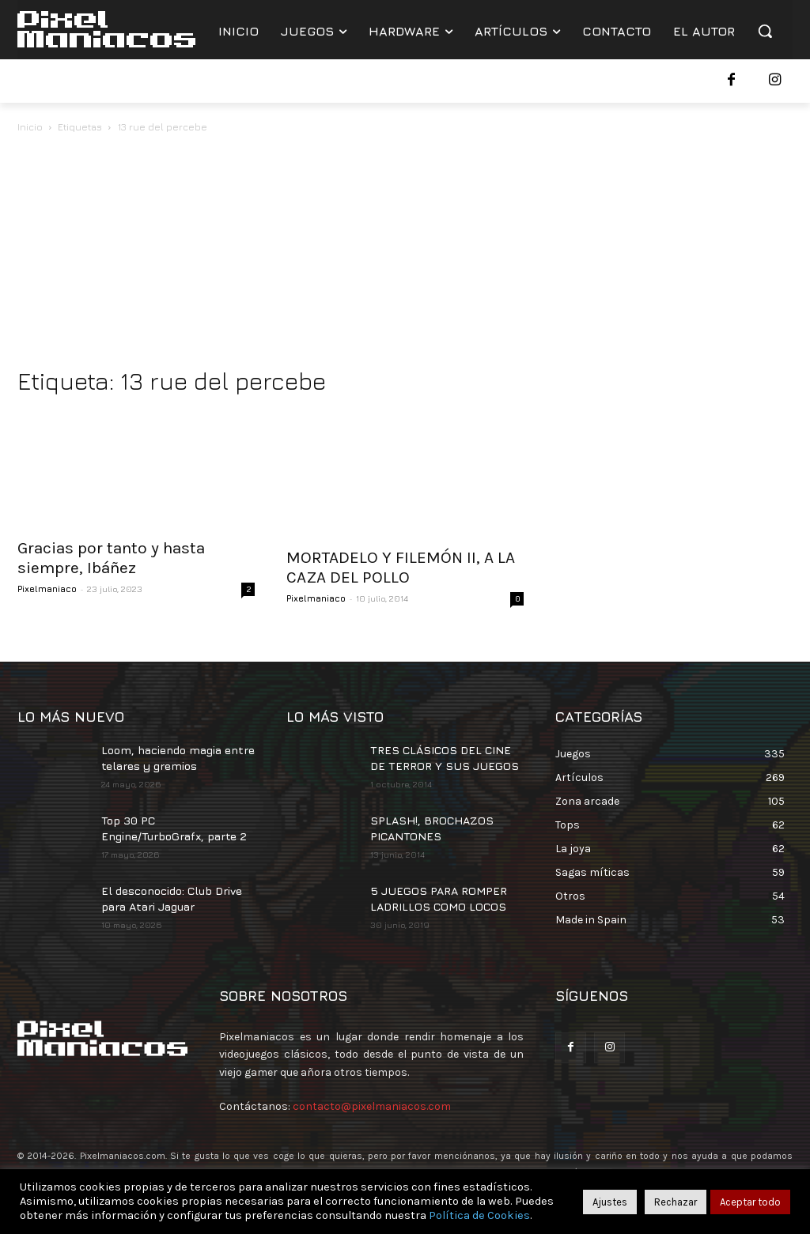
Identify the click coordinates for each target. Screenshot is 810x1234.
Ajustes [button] (609, 1202)
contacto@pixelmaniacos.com (372, 1106)
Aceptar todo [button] (750, 1202)
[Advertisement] (405, 254)
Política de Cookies (479, 1215)
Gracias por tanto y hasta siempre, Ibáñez (111, 557)
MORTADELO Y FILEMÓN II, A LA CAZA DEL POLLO (400, 567)
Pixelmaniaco (47, 588)
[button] (765, 31)
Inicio (30, 127)
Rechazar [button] (675, 1202)
